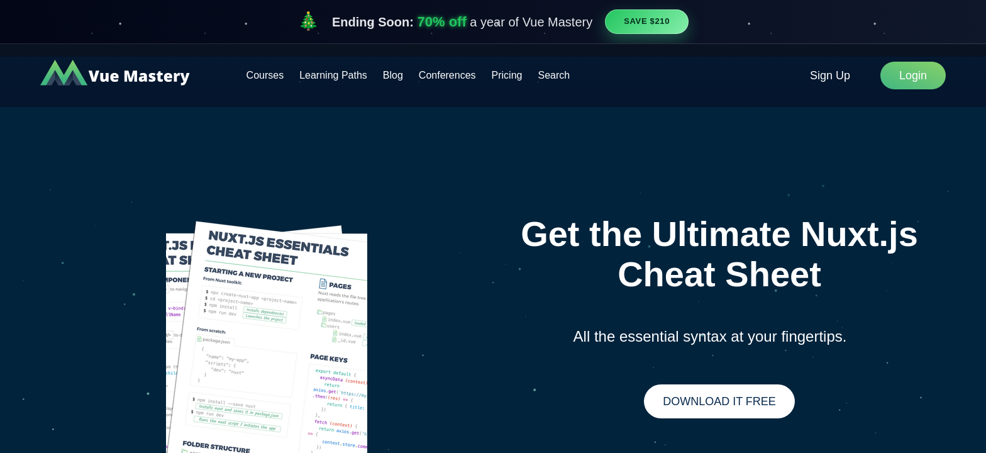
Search (554, 75)
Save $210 (647, 21)
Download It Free (719, 401)
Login (913, 75)
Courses (265, 75)
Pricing (507, 75)
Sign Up (830, 75)
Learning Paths (333, 75)
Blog (393, 75)
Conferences (447, 75)
